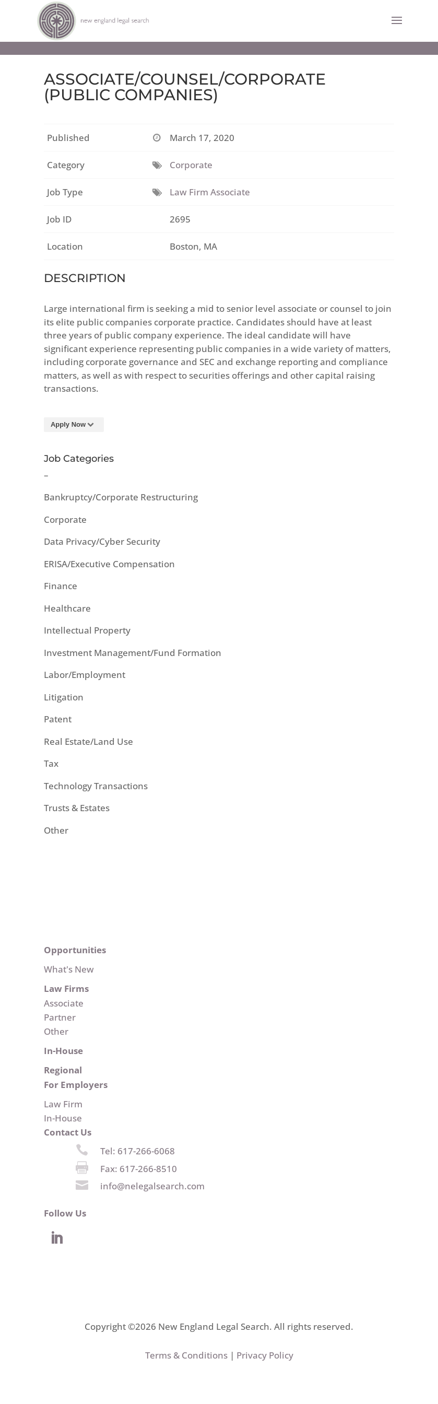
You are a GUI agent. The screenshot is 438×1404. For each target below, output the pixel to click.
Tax (51, 763)
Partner (60, 1017)
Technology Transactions (96, 786)
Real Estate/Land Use (88, 741)
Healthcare (67, 608)
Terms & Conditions (186, 1355)
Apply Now (74, 424)
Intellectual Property (87, 630)
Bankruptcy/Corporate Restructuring (121, 497)
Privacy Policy (264, 1355)
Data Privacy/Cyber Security (102, 541)
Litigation (64, 697)
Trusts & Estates (77, 808)
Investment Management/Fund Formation (132, 653)
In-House (63, 1118)
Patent (58, 719)
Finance (60, 586)
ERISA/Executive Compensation (109, 564)
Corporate (191, 165)
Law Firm (63, 1104)
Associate (64, 1003)
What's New (69, 969)
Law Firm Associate (210, 192)
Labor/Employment (84, 675)
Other (56, 830)
